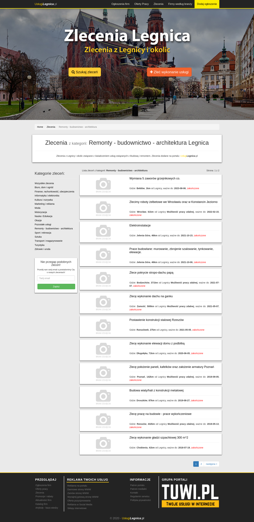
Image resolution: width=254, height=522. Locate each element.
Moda (37, 208)
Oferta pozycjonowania (78, 500)
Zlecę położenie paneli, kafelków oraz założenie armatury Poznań (171, 367)
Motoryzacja (41, 212)
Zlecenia (158, 4)
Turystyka (39, 245)
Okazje (38, 220)
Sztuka (38, 236)
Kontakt (134, 492)
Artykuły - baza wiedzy (46, 507)
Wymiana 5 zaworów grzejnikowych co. (154, 178)
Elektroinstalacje (140, 225)
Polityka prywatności (140, 500)
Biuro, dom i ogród (44, 187)
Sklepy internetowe (77, 508)
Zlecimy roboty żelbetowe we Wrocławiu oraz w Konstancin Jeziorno (173, 202)
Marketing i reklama (44, 204)
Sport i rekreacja (43, 232)
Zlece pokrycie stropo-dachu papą (151, 272)
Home (40, 127)
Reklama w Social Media (79, 504)
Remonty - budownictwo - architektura (54, 228)
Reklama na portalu (77, 485)
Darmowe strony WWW (79, 489)
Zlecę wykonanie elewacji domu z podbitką (157, 343)
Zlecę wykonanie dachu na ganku (151, 296)
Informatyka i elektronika (47, 195)
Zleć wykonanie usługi (169, 72)
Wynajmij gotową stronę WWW (82, 497)
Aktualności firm (43, 500)
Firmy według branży (180, 4)
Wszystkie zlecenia (44, 183)
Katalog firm (41, 504)
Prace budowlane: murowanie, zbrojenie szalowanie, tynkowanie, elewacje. (171, 250)
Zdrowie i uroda (42, 249)
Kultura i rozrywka (44, 200)
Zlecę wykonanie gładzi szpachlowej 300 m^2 (158, 437)
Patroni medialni (138, 489)
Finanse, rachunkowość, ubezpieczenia (54, 191)
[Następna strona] (211, 464)
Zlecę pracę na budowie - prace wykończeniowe (160, 414)
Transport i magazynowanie (48, 241)
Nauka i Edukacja (43, 216)
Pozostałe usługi (43, 224)
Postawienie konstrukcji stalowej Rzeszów (156, 320)
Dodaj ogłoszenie (207, 4)
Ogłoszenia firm (120, 4)
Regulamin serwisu (139, 496)
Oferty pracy (41, 489)
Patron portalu (137, 485)
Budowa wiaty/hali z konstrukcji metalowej (156, 390)
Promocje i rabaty (44, 496)
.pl (46, 4)
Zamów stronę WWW (78, 493)
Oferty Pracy (141, 4)
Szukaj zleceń (85, 72)
